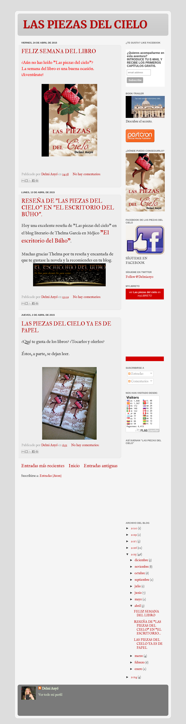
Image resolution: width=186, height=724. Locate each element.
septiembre (142, 580)
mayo (139, 599)
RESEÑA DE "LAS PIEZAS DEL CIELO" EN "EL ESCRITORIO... (147, 628)
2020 (134, 528)
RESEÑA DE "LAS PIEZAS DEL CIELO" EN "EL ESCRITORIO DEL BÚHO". (67, 208)
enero (139, 669)
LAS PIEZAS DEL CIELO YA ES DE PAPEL (148, 644)
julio (138, 586)
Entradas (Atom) (51, 476)
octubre (140, 573)
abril (138, 606)
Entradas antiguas (101, 466)
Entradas (135, 374)
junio (138, 593)
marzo (139, 656)
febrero (140, 663)
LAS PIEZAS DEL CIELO (85, 24)
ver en (145, 294)
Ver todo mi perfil (50, 695)
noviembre (142, 567)
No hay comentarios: (87, 174)
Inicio (74, 466)
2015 (134, 554)
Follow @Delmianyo (139, 277)
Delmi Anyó (50, 689)
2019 (134, 535)
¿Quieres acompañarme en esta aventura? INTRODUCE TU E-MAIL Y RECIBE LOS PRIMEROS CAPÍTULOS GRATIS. (145, 59)
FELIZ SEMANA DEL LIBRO (58, 51)
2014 (134, 677)
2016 (134, 548)
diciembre (142, 560)
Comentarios (138, 381)
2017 (134, 541)
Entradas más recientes (42, 466)
